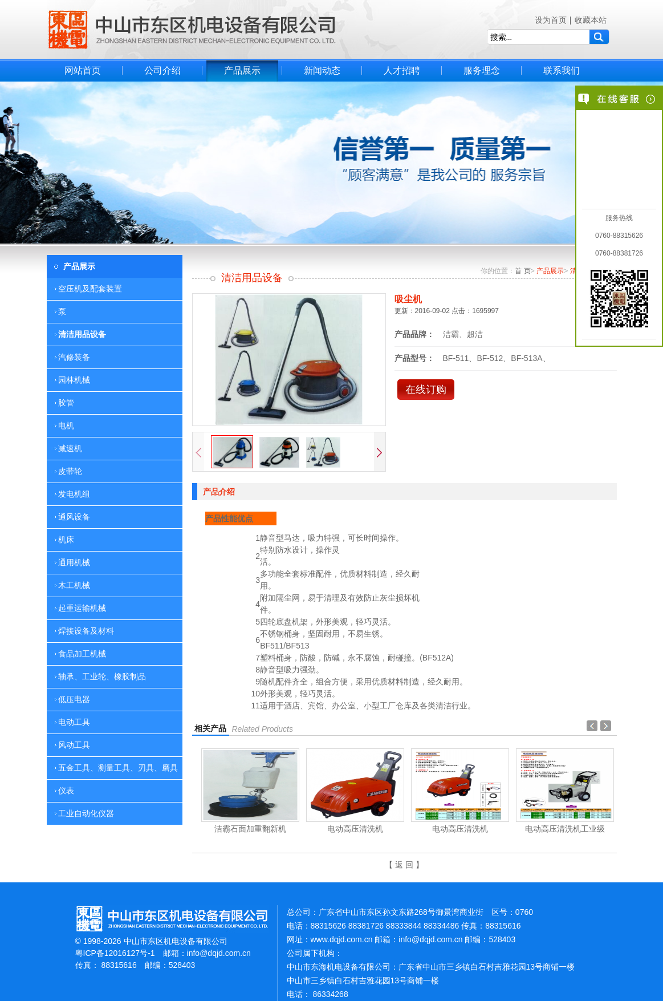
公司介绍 (162, 70)
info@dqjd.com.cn (219, 953)
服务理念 (481, 70)
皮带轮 (70, 471)
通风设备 (74, 516)
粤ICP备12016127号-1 (115, 953)
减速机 (70, 448)
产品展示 (242, 70)
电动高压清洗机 (355, 828)
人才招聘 (402, 70)
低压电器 (74, 699)
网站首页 (82, 70)
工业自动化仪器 (86, 813)
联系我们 (561, 70)
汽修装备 (74, 357)
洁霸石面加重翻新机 (250, 828)
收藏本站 (591, 20)
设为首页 (551, 20)
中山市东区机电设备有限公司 (192, 29)
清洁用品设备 (82, 334)
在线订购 (425, 389)
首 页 (522, 271)
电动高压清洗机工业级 (565, 828)
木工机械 (74, 585)
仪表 (66, 790)
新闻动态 (322, 70)
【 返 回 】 (404, 864)
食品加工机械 (82, 653)
